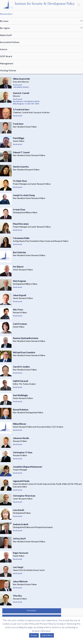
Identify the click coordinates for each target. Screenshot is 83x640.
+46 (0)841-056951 (21, 87)
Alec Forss (18, 309)
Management (6, 63)
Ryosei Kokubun (20, 409)
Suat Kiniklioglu (20, 395)
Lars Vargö (18, 567)
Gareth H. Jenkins (21, 366)
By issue (4, 21)
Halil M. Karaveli (20, 381)
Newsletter (31, 610)
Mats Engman (19, 281)
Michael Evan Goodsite (24, 352)
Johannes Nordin (21, 438)
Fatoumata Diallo (21, 238)
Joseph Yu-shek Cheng (24, 195)
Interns (3, 49)
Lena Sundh (18, 510)
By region (5, 28)
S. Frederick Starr (21, 109)
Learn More (47, 635)
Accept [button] (34, 635)
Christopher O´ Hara (22, 452)
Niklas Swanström (21, 78)
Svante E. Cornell (21, 93)
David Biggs (18, 138)
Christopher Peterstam (24, 495)
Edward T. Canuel (21, 152)
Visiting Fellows (8, 70)
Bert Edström (19, 252)
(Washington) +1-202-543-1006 (26, 104)
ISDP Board (6, 56)
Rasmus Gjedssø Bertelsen (25, 338)
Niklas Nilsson (19, 424)
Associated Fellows (9, 42)
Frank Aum (18, 123)
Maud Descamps (21, 223)
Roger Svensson (20, 553)
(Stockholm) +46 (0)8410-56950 (26, 101)
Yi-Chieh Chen (20, 181)
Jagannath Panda (21, 481)
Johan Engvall (19, 295)
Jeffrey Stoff (19, 538)
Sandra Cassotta (21, 166)
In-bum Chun (19, 209)
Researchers (6, 14)
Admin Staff (6, 35)
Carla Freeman (20, 324)
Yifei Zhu (17, 595)
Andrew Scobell (20, 524)
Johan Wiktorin (20, 581)
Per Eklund (18, 266)
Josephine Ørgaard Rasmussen (27, 466)
